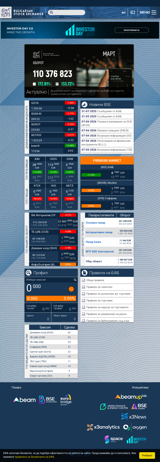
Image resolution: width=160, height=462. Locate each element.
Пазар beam (93, 242)
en (124, 12)
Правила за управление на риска (106, 314)
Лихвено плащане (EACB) (113, 130)
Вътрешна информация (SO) (114, 135)
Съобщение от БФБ (109, 111)
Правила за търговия (99, 300)
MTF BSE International (100, 251)
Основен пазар (95, 222)
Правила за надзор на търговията (107, 307)
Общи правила (95, 280)
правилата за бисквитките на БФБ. (35, 456)
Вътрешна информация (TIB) (114, 149)
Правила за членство (99, 287)
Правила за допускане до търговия (108, 293)
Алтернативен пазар (99, 232)
